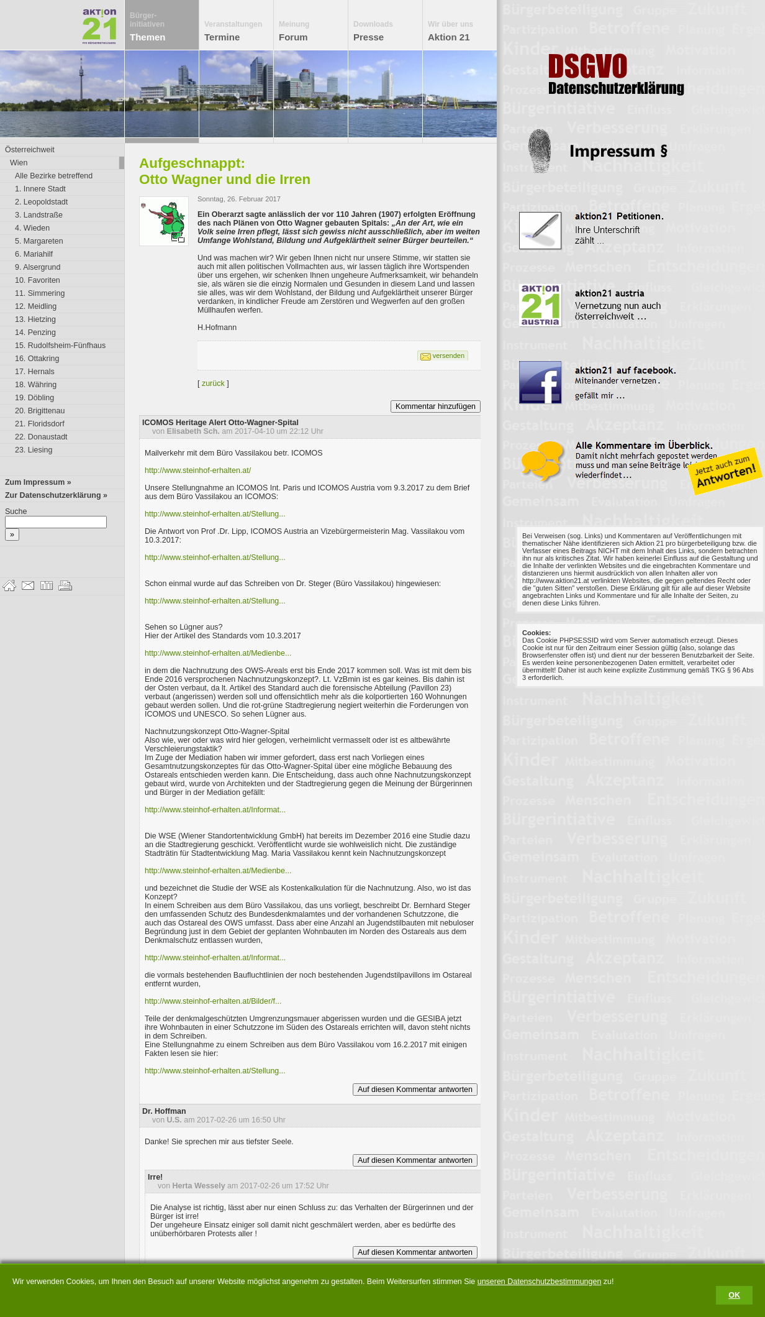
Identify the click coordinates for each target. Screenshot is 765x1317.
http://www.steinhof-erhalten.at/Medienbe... (218, 653)
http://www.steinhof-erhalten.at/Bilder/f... (213, 1001)
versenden (448, 355)
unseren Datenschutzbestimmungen (540, 1281)
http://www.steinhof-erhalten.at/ (198, 470)
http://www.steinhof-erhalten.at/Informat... (215, 809)
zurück (213, 383)
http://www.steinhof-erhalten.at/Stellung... (215, 514)
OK (734, 1295)
